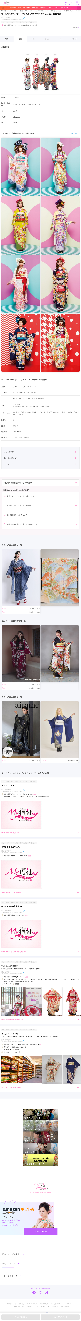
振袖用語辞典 (44, 1304)
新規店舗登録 (65, 1306)
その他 (15, 111)
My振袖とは (20, 1304)
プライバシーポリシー (42, 1306)
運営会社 (55, 1306)
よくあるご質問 (55, 1304)
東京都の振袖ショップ (25, 11)
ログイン (71, 3)
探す (66, 3)
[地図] (48, 406)
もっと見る (75, 133)
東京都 (15, 398)
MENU (77, 3)
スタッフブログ (32, 1304)
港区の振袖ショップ (56, 11)
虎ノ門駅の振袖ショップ (70, 11)
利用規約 (30, 1306)
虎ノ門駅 (34, 398)
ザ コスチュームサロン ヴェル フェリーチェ (26, 104)
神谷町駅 (41, 398)
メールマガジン (68, 1304)
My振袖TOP (10, 1304)
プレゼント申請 (40, 1231)
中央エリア (22, 398)
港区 (28, 398)
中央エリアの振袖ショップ (41, 11)
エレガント (16, 117)
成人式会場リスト (18, 1306)
